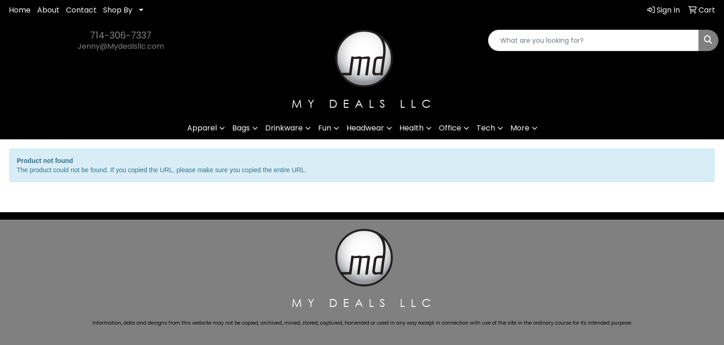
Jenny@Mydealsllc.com (121, 46)
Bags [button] (241, 128)
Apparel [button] (202, 128)
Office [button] (450, 128)
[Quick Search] (593, 40)
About (48, 10)
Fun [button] (324, 128)
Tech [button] (485, 128)
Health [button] (411, 128)
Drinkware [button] (284, 128)
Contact (81, 10)
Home (20, 10)
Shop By (117, 10)
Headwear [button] (365, 128)
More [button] (519, 128)
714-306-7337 (120, 35)
